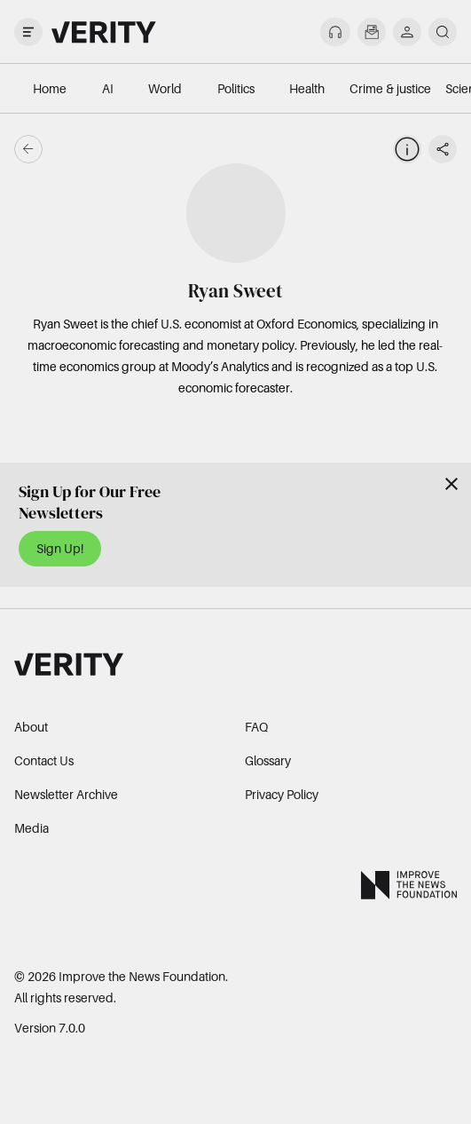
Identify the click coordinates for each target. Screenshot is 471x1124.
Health (307, 88)
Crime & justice (390, 88)
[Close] (451, 484)
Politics (236, 88)
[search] (442, 32)
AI (108, 88)
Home (50, 88)
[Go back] (132, 149)
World (165, 88)
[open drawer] (28, 32)
